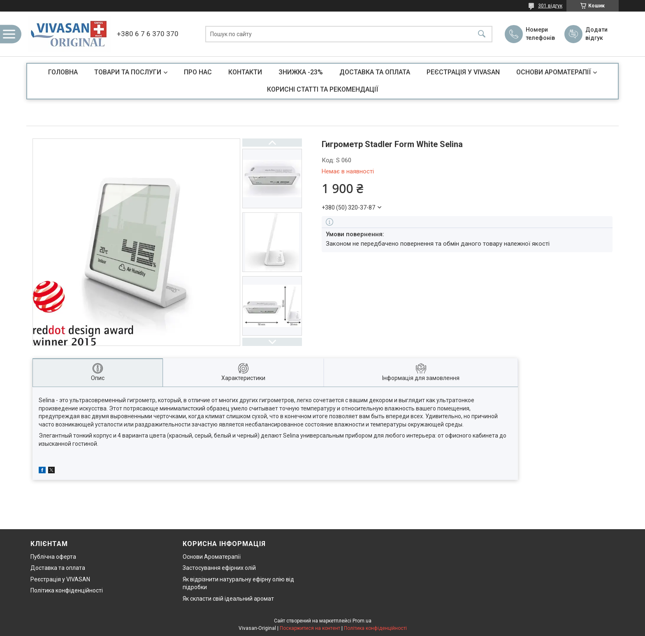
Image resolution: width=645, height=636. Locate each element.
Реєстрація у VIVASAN (60, 579)
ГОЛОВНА (63, 72)
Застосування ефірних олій (219, 568)
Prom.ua (362, 621)
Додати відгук (596, 33)
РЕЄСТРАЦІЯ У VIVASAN (463, 72)
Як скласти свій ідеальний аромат (228, 598)
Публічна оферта (53, 556)
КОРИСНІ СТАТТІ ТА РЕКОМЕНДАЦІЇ (322, 89)
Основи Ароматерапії (212, 556)
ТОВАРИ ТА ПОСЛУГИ (127, 72)
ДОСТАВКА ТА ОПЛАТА (374, 72)
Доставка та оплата (57, 568)
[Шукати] (482, 33)
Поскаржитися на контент (310, 628)
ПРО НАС (198, 72)
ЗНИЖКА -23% (300, 72)
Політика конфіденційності (66, 590)
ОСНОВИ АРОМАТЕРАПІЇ (553, 72)
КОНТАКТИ (245, 72)
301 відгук (550, 6)
